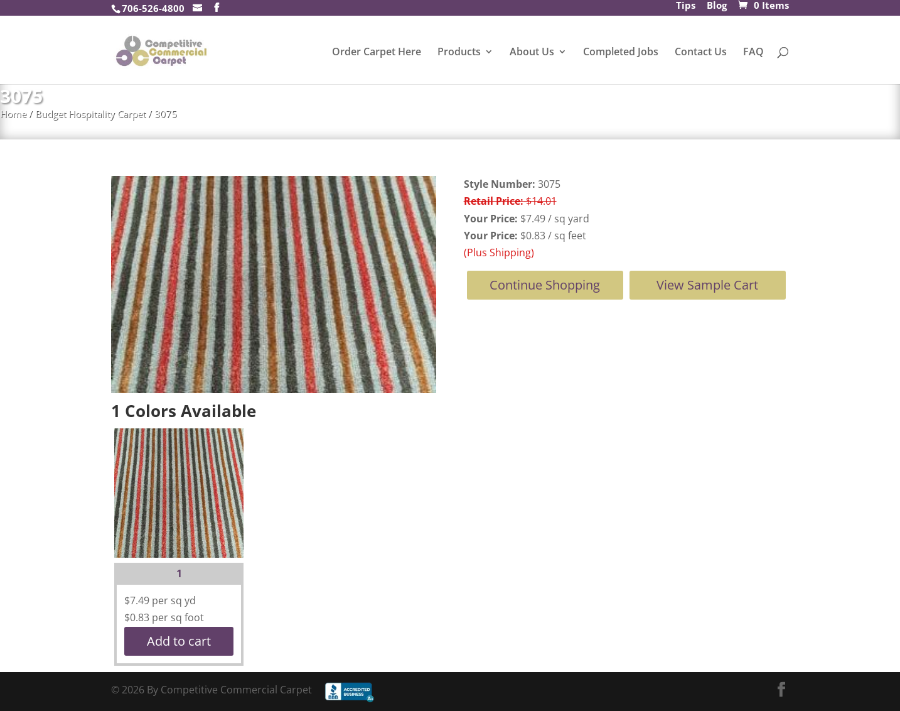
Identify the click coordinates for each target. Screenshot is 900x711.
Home (13, 113)
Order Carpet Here (376, 52)
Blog (717, 6)
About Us (532, 52)
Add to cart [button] (179, 640)
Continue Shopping (545, 284)
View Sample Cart (707, 284)
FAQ (753, 52)
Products (459, 52)
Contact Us (701, 52)
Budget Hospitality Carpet (90, 113)
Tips (685, 6)
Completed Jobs (620, 52)
